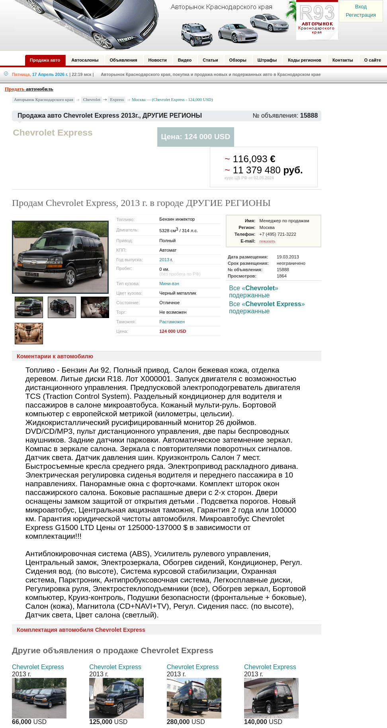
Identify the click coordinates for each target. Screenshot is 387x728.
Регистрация (361, 15)
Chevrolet (91, 99)
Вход (361, 7)
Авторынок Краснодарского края (43, 99)
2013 (164, 259)
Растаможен (172, 321)
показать (268, 241)
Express (117, 99)
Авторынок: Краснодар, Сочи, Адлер (173, 25)
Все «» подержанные (253, 292)
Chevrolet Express (38, 667)
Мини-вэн (169, 283)
